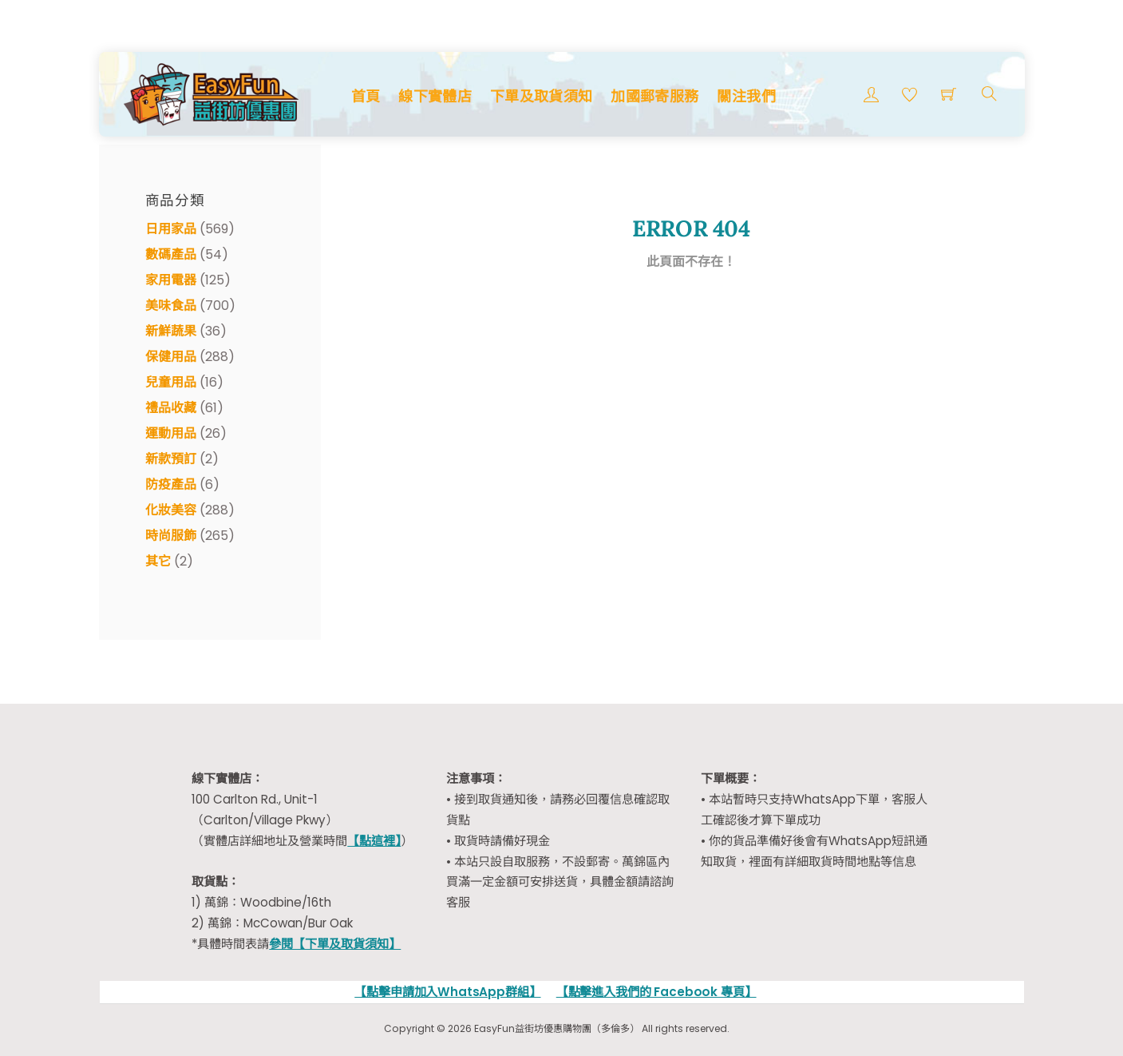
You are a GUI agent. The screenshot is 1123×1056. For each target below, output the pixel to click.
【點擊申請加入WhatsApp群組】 (447, 991)
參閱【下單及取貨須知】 (335, 943)
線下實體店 (435, 96)
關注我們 (746, 96)
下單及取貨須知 (541, 96)
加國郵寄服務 (654, 96)
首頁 (366, 96)
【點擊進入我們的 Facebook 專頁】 (656, 991)
